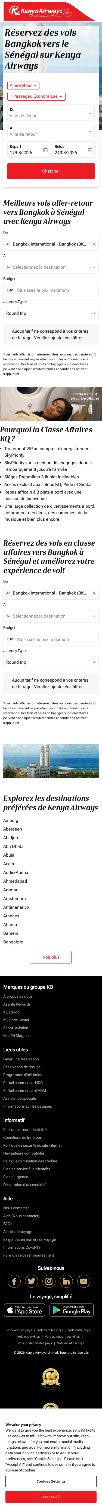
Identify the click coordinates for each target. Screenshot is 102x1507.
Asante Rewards (17, 1004)
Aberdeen (12, 829)
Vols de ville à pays (70, 1343)
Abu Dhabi (13, 846)
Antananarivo (16, 907)
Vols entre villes (28, 1337)
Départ (15, 146)
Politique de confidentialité (25, 1129)
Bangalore (13, 942)
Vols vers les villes (50, 1330)
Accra (8, 863)
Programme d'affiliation (22, 1075)
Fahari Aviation (15, 1028)
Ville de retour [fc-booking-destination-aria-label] (23, 134)
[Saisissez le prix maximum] (55, 290)
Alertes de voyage (17, 1231)
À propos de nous (18, 996)
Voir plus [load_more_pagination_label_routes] (51, 957)
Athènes (11, 915)
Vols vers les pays (19, 1330)
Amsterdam (14, 898)
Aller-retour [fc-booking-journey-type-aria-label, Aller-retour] (21, 85)
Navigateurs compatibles (24, 1153)
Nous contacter (16, 1208)
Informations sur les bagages (27, 1106)
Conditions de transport (22, 1137)
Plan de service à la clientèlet (26, 1169)
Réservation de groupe (22, 1067)
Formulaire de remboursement (28, 1255)
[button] (36, 96)
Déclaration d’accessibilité (24, 1184)
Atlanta (10, 924)
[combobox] (51, 244)
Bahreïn (10, 933)
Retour (60, 146)
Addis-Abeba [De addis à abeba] (15, 872)
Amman (10, 889)
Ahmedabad (15, 881)
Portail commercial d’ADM (24, 1090)
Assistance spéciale (19, 1098)
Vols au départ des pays (35, 1343)
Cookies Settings (51, 1481)
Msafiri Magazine (17, 1036)
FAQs (7, 1224)
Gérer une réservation (21, 1059)
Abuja (8, 855)
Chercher (51, 171)
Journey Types (15, 302)
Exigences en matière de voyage (29, 1239)
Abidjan (10, 837)
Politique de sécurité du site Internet (32, 1145)
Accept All (51, 1496)
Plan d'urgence (15, 1177)
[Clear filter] (93, 244)
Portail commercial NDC (23, 1082)
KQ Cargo (11, 1012)
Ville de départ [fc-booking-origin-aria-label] (24, 115)
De (12, 109)
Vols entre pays (79, 1330)
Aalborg (10, 820)
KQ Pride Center (16, 1020)
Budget (9, 278)
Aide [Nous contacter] (21, 1216)
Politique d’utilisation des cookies (30, 1161)
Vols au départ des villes (62, 1337)
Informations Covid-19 (22, 1247)
